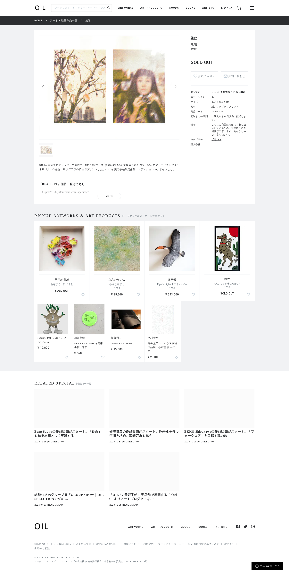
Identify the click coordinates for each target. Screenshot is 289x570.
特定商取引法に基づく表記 (203, 544)
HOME (38, 20)
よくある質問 (83, 544)
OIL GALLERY (62, 544)
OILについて (41, 544)
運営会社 (229, 544)
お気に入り (206, 76)
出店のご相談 (42, 548)
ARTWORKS (126, 7)
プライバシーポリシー (171, 544)
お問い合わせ (236, 76)
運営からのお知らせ (107, 544)
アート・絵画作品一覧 (64, 20)
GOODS (174, 7)
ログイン (226, 7)
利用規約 (149, 544)
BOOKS (190, 7)
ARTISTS (208, 7)
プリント (216, 139)
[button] (176, 87)
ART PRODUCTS (151, 7)
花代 (194, 38)
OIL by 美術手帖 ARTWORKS (228, 92)
